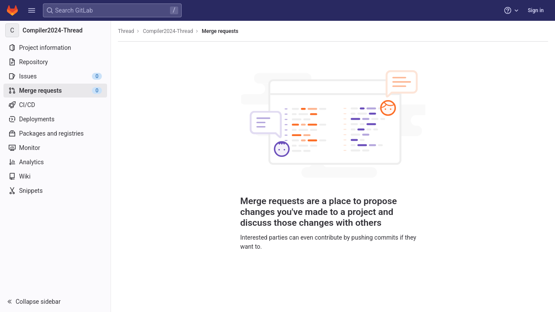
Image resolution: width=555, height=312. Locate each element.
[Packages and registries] (55, 133)
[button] (32, 10)
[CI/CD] (55, 105)
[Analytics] (55, 162)
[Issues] (55, 76)
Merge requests (220, 31)
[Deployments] (55, 119)
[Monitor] (55, 148)
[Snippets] (55, 191)
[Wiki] (55, 176)
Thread (126, 31)
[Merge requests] (55, 91)
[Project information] (55, 48)
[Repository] (55, 62)
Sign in (536, 10)
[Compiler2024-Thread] (55, 30)
